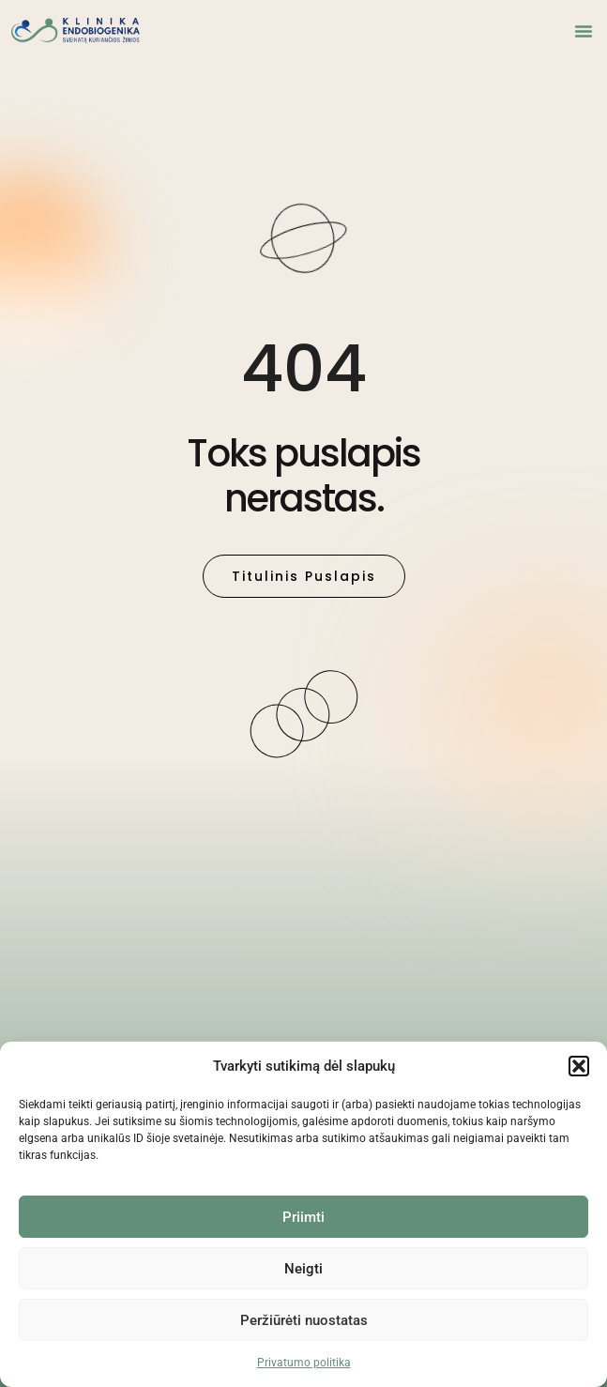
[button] (578, 1066)
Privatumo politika (304, 1362)
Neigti (303, 1268)
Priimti (303, 1217)
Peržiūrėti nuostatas (304, 1320)
